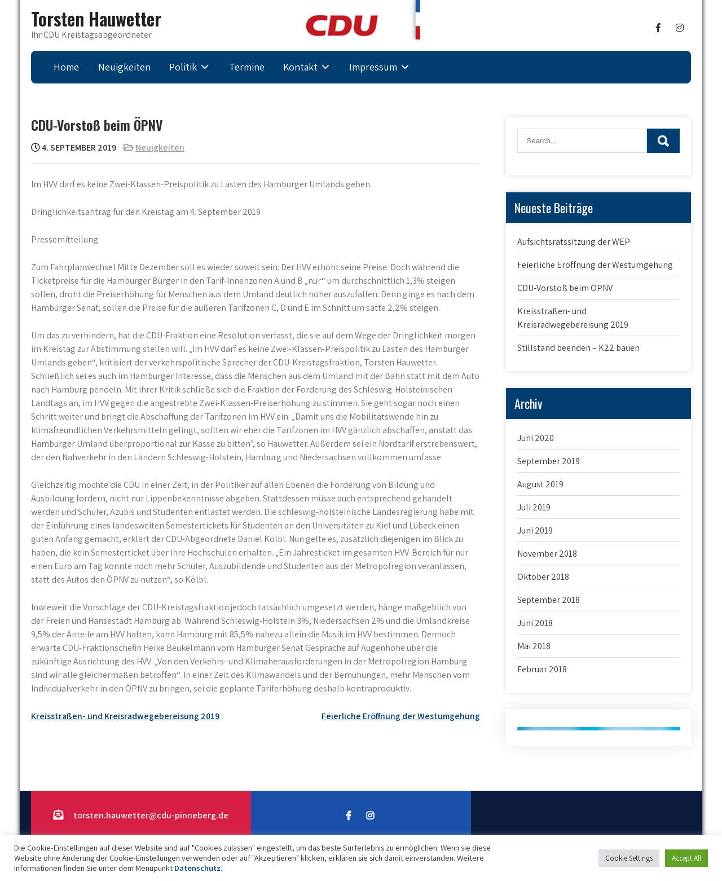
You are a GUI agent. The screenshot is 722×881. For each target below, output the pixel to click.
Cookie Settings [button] (629, 858)
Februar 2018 (542, 669)
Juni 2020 (535, 438)
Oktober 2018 (543, 577)
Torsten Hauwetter (96, 18)
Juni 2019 (535, 530)
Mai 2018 (534, 646)
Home (66, 66)
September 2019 (548, 461)
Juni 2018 (535, 623)
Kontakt (300, 66)
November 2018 (547, 554)
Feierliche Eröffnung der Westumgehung (401, 716)
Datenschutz (197, 867)
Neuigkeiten (124, 66)
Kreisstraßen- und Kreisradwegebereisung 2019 (125, 716)
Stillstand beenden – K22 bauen (578, 348)
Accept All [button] (686, 858)
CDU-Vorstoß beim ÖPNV (565, 288)
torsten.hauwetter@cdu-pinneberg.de (150, 815)
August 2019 (540, 484)
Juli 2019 (534, 507)
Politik (183, 66)
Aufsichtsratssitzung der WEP (573, 242)
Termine (247, 66)
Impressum (373, 66)
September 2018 (548, 600)
